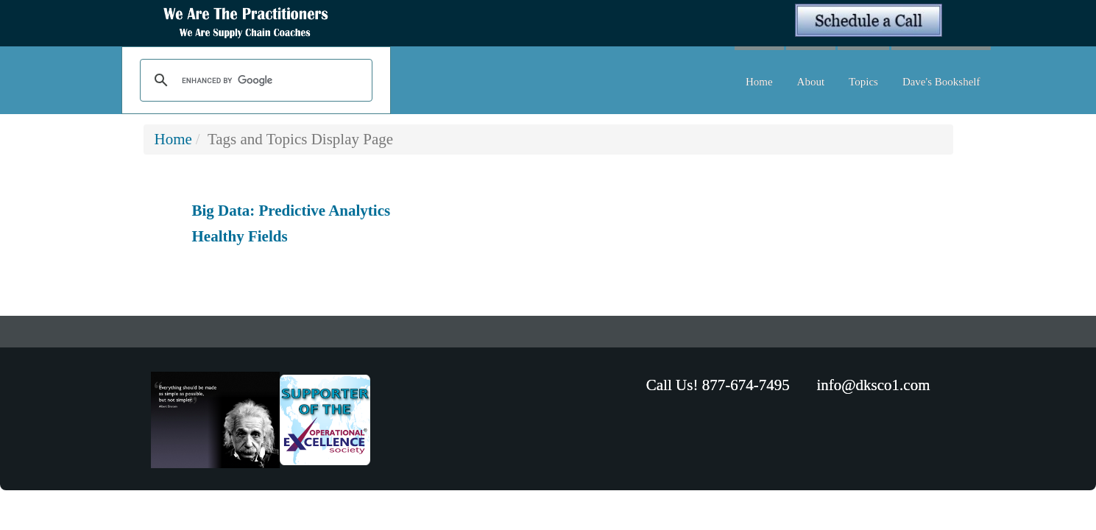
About (811, 82)
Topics (863, 82)
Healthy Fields (240, 236)
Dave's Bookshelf (941, 82)
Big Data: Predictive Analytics (291, 210)
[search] (254, 81)
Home (759, 82)
